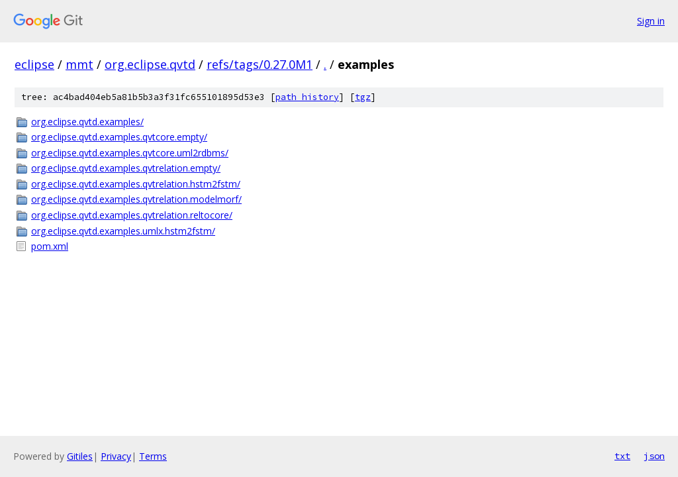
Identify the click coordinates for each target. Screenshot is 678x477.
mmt (79, 64)
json (654, 456)
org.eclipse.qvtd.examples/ (87, 121)
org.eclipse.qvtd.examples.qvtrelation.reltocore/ (131, 215)
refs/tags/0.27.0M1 (260, 64)
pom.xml (49, 246)
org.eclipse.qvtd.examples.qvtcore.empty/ (119, 137)
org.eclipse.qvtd (150, 64)
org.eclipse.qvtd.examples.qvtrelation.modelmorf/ (136, 199)
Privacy (116, 456)
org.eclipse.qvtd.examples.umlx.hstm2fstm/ (123, 231)
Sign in (651, 21)
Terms (153, 456)
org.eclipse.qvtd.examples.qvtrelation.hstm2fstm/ (135, 184)
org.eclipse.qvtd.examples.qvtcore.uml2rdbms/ (129, 152)
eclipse (34, 64)
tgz (363, 97)
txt (622, 456)
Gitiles (80, 456)
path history (307, 97)
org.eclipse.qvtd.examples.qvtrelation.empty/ (125, 168)
